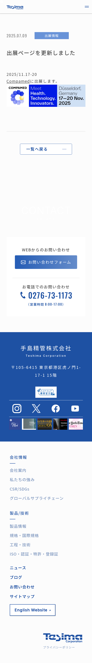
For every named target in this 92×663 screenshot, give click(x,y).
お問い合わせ (22, 587)
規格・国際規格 (24, 535)
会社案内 (18, 470)
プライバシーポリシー (59, 647)
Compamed (18, 81)
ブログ (16, 577)
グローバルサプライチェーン (37, 498)
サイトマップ (22, 596)
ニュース (18, 567)
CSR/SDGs (19, 489)
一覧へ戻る (37, 149)
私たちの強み (22, 479)
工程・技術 (20, 544)
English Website (33, 610)
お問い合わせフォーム (46, 262)
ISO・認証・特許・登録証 (34, 554)
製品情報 (18, 526)
